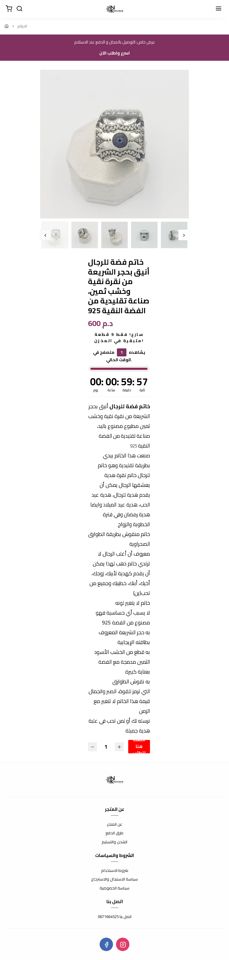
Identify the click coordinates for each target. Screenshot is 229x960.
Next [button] (183, 235)
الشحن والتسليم (114, 842)
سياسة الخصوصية (114, 888)
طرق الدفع (114, 833)
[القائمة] (218, 8)
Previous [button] (45, 235)
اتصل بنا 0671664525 (114, 917)
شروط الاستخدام (114, 871)
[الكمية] (106, 746)
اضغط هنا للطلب (139, 746)
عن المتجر (114, 824)
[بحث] (19, 8)
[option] (114, 144)
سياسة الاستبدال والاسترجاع (114, 879)
